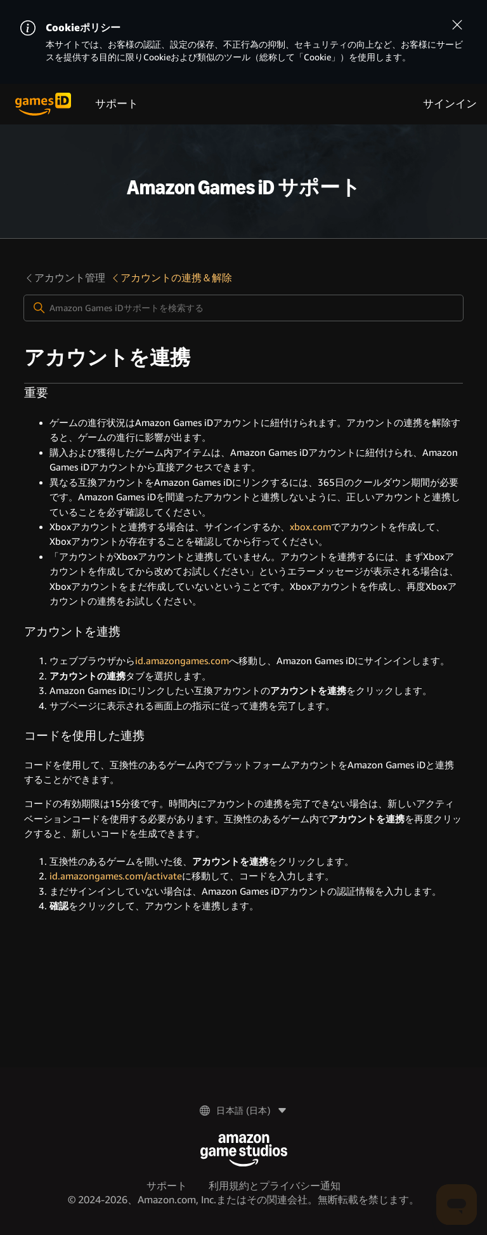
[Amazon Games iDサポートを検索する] (243, 308)
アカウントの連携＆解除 (171, 277)
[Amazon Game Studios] (243, 1150)
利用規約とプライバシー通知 (275, 1185)
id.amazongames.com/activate (115, 876)
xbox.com (310, 527)
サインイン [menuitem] (450, 104)
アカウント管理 (64, 277)
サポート (116, 104)
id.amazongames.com (182, 661)
